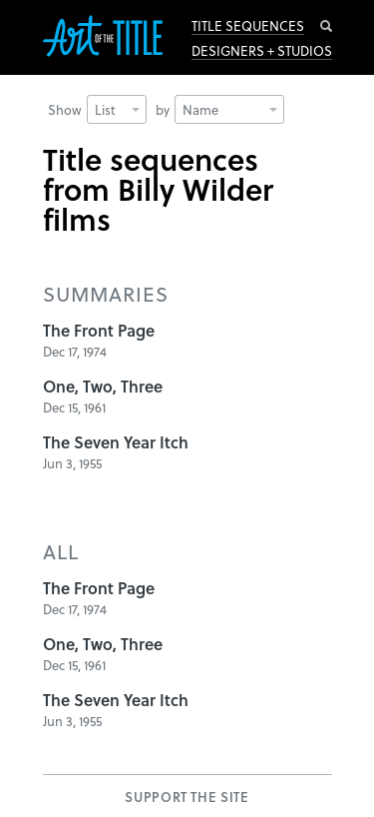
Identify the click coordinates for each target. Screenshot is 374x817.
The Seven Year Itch (115, 441)
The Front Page (99, 330)
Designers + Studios (261, 51)
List (117, 109)
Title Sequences (247, 26)
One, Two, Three (103, 386)
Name (230, 109)
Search (326, 26)
